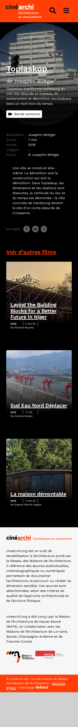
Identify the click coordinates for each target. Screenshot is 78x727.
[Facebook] (26, 229)
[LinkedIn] (35, 229)
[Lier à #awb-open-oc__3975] (66, 10)
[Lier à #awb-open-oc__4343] (52, 10)
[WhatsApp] (44, 229)
